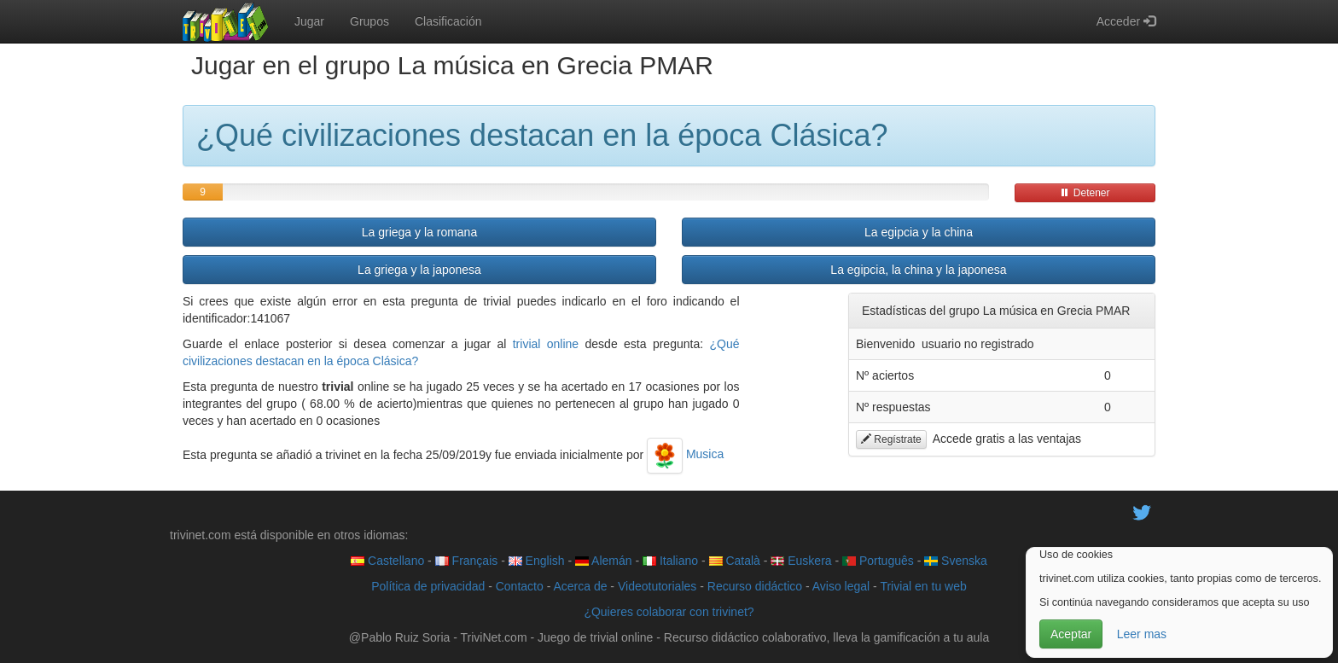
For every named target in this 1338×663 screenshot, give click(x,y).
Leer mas (1141, 634)
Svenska (955, 560)
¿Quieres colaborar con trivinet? (668, 612)
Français (466, 560)
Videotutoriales (657, 586)
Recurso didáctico (754, 586)
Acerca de (580, 586)
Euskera (801, 560)
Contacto (520, 586)
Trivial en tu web (923, 586)
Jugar (309, 21)
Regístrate (891, 439)
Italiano (670, 560)
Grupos (369, 21)
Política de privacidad (428, 586)
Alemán (603, 560)
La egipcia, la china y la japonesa (918, 269)
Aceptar (1070, 634)
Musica (685, 454)
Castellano (387, 560)
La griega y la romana (419, 232)
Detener (1084, 193)
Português (878, 560)
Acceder (1126, 21)
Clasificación (448, 21)
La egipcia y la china (918, 232)
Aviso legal (841, 586)
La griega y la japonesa (419, 269)
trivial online (546, 344)
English (537, 560)
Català (734, 560)
